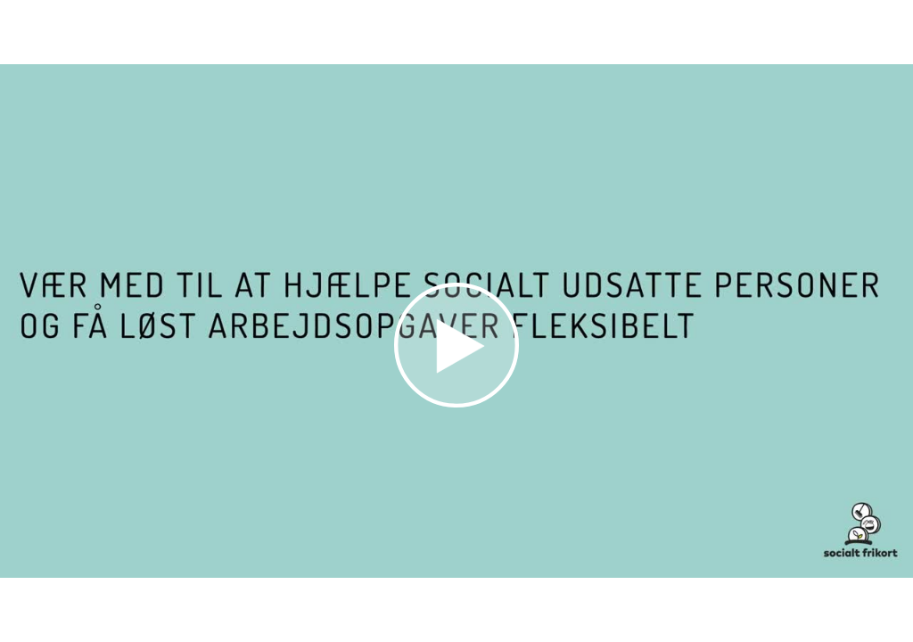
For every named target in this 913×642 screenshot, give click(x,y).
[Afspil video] (456, 403)
